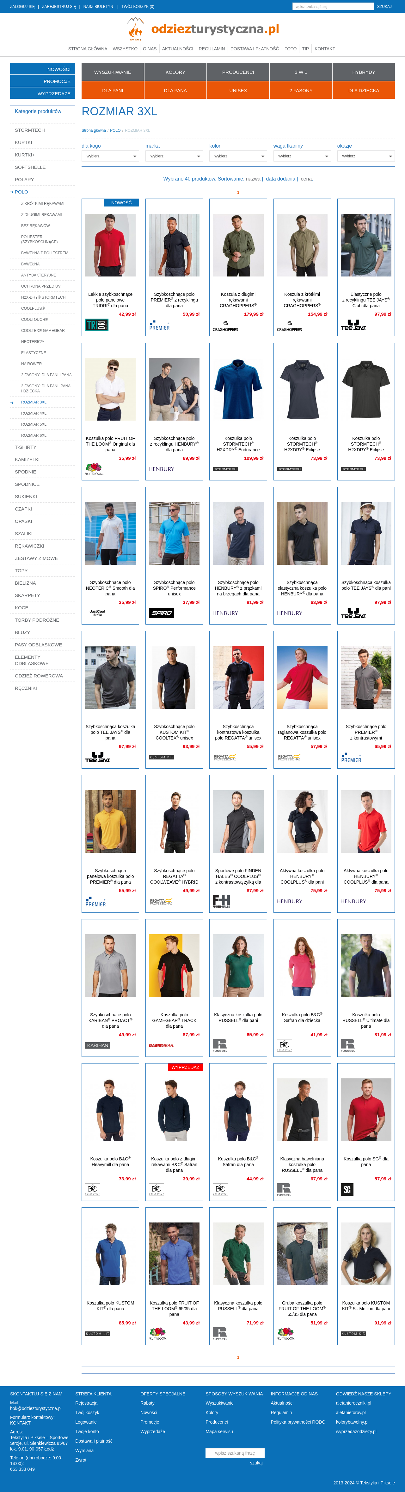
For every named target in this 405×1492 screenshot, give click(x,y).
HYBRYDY (364, 72)
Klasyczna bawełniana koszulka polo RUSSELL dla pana (302, 1164)
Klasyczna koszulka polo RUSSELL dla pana (238, 1305)
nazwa (253, 178)
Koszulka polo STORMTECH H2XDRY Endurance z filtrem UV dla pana (238, 447)
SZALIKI (24, 533)
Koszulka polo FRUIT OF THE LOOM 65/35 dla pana (174, 1308)
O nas (150, 48)
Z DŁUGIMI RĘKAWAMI (41, 215)
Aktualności (177, 48)
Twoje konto (87, 1431)
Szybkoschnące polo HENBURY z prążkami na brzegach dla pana (238, 588)
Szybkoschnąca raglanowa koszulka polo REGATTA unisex (302, 732)
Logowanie (86, 1422)
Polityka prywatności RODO (298, 1422)
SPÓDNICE (27, 484)
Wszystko (125, 48)
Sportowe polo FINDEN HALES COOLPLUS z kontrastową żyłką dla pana (238, 879)
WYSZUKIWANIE (112, 72)
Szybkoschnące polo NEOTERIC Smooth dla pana (110, 588)
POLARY (24, 179)
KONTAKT (20, 1422)
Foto (291, 48)
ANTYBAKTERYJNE (38, 275)
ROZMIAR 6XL (33, 435)
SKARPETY (27, 595)
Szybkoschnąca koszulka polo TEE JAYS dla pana (110, 732)
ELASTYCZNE (33, 353)
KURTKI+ (25, 154)
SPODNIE (25, 471)
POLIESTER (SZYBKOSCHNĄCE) (39, 239)
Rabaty (147, 1403)
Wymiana (84, 1450)
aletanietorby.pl (351, 1412)
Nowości (59, 69)
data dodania (281, 178)
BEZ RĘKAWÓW (35, 226)
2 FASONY (300, 90)
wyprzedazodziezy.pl (356, 1431)
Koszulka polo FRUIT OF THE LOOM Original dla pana (110, 444)
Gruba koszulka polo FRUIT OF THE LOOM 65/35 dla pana (302, 1308)
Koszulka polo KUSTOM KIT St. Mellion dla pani (366, 1305)
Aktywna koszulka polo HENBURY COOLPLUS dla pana (366, 876)
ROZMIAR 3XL (33, 402)
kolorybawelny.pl (352, 1422)
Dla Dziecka (363, 90)
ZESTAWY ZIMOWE (36, 558)
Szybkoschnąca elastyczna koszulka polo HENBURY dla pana (302, 588)
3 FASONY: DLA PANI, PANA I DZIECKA (46, 388)
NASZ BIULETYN (98, 6)
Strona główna (87, 48)
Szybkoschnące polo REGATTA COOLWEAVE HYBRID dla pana (174, 879)
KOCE (21, 607)
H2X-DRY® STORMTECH (43, 297)
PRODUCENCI (238, 72)
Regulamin (212, 48)
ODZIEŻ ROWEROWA (39, 675)
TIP (305, 48)
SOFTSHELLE (30, 167)
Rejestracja (86, 1403)
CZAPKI (23, 508)
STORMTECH (30, 130)
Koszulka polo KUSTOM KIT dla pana (110, 1305)
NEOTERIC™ (33, 342)
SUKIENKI (26, 496)
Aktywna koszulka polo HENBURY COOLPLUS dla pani (302, 876)
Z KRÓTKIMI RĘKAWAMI (42, 203)
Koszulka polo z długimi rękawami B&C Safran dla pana (174, 1164)
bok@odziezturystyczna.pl (36, 1408)
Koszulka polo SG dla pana (366, 1161)
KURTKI (23, 142)
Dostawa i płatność (254, 48)
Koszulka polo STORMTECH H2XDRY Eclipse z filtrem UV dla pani (302, 447)
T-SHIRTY (25, 447)
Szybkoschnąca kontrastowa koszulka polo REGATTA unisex (238, 732)
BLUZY (22, 632)
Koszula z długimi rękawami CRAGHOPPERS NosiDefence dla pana (238, 303)
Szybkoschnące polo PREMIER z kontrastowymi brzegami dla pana (366, 735)
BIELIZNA (25, 583)
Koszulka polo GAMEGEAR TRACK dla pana (174, 1020)
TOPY (21, 570)
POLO (21, 191)
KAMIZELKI (27, 459)
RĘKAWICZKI (29, 546)
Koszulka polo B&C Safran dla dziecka (302, 1017)
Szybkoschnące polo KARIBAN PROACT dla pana (110, 1020)
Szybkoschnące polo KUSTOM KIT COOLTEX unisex (174, 732)
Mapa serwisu (219, 1431)
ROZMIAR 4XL (33, 413)
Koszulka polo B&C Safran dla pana (238, 1161)
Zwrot (80, 1460)
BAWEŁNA (30, 264)
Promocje (57, 81)
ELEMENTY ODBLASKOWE (32, 660)
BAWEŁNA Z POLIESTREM (44, 253)
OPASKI (23, 521)
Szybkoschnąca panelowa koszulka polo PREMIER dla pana (110, 876)
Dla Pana (175, 90)
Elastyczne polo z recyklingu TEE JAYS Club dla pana (366, 300)
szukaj (384, 6)
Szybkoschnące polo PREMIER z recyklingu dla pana (174, 300)
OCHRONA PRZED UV (41, 286)
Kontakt (325, 48)
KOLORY (175, 72)
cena (306, 178)
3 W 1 (301, 72)
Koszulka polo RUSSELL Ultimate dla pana (366, 1020)
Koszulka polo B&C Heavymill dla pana (110, 1161)
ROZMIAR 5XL (33, 424)
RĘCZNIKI (26, 688)
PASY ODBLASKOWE (38, 644)
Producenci (217, 1422)
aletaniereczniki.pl (353, 1403)
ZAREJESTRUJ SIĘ (59, 6)
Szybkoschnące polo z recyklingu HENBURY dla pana (174, 444)
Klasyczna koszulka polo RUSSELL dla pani (238, 1017)
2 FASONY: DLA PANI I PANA (46, 375)
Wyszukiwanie (220, 1403)
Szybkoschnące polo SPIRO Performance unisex (174, 588)
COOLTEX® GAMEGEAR (43, 330)
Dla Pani (112, 90)
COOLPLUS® (33, 308)
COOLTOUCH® (34, 319)
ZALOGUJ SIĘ (22, 6)
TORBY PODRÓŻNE (37, 620)
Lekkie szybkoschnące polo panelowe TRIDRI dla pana (110, 300)
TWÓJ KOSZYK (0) (137, 6)
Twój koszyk (87, 1412)
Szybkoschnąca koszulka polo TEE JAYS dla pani (366, 585)
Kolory (212, 1412)
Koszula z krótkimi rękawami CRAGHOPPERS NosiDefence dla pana (302, 303)
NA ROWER (31, 364)
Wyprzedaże (54, 93)
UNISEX (238, 90)
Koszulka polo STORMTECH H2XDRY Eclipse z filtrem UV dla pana (366, 447)
